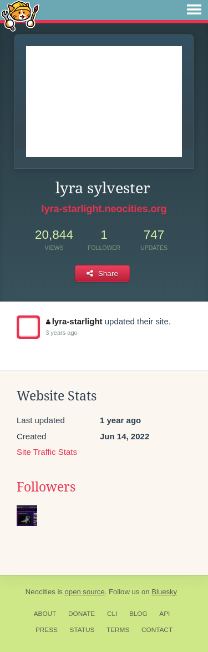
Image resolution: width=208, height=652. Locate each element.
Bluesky (164, 592)
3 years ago (61, 332)
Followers (46, 487)
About (45, 614)
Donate (81, 614)
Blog (138, 614)
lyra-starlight (74, 321)
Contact (157, 630)
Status (82, 630)
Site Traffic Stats (47, 452)
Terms (117, 630)
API (164, 614)
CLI (112, 614)
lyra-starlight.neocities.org (103, 208)
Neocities (40, 592)
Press (46, 630)
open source (85, 592)
